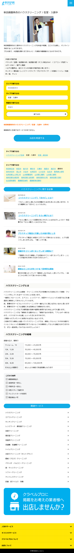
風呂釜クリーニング (12, 435)
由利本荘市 (10, 171)
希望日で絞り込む (12, 103)
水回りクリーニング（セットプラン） (19, 454)
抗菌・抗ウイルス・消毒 (14, 481)
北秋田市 (33, 171)
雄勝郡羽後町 (23, 180)
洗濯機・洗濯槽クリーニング (16, 445)
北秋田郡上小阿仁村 (13, 174)
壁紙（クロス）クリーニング (16, 458)
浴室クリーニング (11, 431)
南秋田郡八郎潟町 (27, 177)
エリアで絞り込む (12, 83)
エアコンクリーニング (13, 417)
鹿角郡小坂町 (59, 171)
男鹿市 (46, 169)
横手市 (32, 169)
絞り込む (37, 114)
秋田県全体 (10, 169)
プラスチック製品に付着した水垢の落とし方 (36, 233)
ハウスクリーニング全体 (15, 155)
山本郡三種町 (39, 174)
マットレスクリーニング (14, 477)
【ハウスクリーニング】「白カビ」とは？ (36, 198)
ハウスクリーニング (12, 412)
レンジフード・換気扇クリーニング (18, 426)
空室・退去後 (43, 155)
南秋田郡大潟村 (55, 177)
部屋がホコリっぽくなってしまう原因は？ (36, 251)
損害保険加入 (13, 379)
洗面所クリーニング (12, 440)
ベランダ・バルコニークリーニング (18, 463)
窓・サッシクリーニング (14, 468)
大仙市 (25, 171)
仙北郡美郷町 (11, 180)
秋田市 (18, 169)
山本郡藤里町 (28, 174)
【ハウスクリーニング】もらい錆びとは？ (36, 215)
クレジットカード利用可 (17, 394)
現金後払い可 (13, 397)
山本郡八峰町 (51, 174)
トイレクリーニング (12, 449)
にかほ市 (42, 171)
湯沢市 (53, 169)
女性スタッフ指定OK (16, 390)
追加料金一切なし (15, 383)
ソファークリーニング (13, 472)
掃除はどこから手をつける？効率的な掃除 (36, 269)
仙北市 (49, 171)
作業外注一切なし (15, 386)
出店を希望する (37, 138)
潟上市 (18, 171)
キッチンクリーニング (13, 422)
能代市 (25, 169)
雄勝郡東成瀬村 (35, 180)
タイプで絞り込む (12, 93)
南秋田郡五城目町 (12, 177)
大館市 (39, 169)
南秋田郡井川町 (42, 177)
